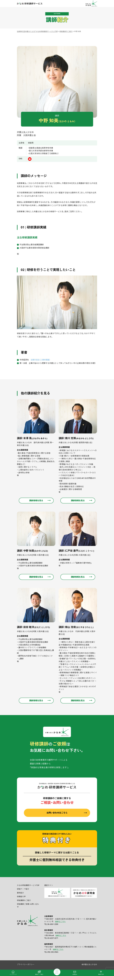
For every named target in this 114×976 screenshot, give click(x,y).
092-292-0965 (52, 952)
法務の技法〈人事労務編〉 (41, 360)
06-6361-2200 (52, 924)
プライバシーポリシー (25, 965)
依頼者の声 (21, 897)
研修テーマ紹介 (23, 889)
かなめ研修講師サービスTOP (28, 886)
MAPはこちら (60, 922)
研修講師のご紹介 (24, 901)
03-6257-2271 (52, 938)
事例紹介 (20, 893)
